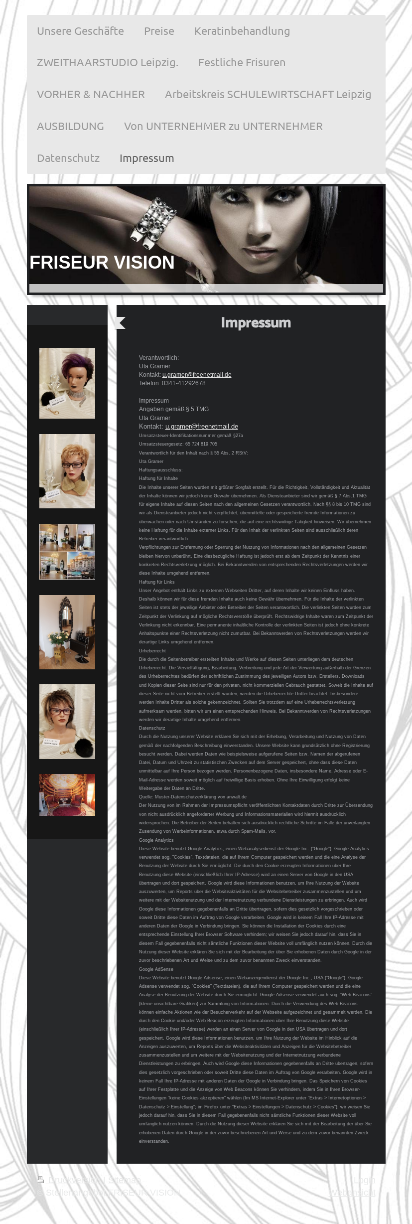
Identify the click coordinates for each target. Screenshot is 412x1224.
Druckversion (70, 1180)
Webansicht (352, 1192)
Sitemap (124, 1180)
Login (365, 1180)
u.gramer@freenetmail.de (197, 374)
